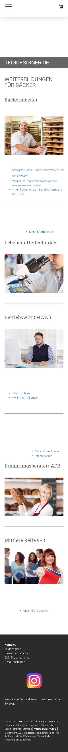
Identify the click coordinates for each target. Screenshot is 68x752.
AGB (20, 721)
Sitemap (26, 729)
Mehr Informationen (24, 397)
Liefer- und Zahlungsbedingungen (22, 725)
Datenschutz (47, 725)
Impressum (10, 721)
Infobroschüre (21, 393)
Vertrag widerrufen (45, 729)
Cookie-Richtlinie (13, 729)
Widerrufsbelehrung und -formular (41, 721)
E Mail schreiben (15, 662)
